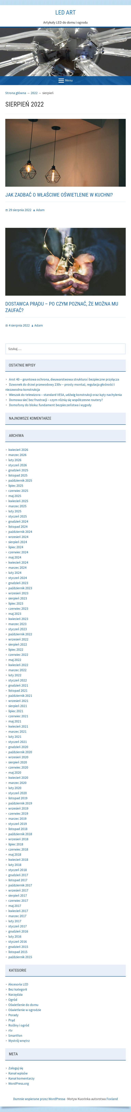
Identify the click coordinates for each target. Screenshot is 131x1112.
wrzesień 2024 (18, 537)
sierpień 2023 (17, 598)
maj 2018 (14, 855)
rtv (10, 1031)
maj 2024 (14, 557)
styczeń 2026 (17, 465)
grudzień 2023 (18, 583)
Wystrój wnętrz (19, 1041)
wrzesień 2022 (18, 639)
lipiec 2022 (16, 650)
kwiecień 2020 (18, 778)
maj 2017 (14, 906)
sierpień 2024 (17, 542)
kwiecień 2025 (18, 501)
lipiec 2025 (16, 486)
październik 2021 (20, 696)
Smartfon (15, 1036)
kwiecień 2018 (18, 860)
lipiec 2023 (16, 604)
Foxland (112, 1099)
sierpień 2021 (17, 706)
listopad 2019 (18, 798)
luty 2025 (14, 511)
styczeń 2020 (17, 793)
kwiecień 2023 (18, 619)
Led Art (66, 12)
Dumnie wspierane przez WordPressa (39, 1099)
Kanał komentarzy (21, 1078)
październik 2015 (20, 957)
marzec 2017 (17, 916)
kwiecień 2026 (18, 450)
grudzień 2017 (18, 875)
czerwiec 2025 (18, 491)
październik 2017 (20, 885)
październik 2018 (20, 834)
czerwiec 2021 (18, 716)
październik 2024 (20, 532)
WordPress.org (18, 1084)
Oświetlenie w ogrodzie (24, 1010)
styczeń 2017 (17, 926)
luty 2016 (14, 937)
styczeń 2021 (17, 742)
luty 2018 (14, 865)
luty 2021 (14, 737)
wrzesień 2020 (18, 757)
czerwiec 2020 (18, 767)
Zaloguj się (16, 1068)
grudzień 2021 (18, 685)
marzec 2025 (17, 506)
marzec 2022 (17, 670)
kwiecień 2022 (18, 665)
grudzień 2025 (18, 470)
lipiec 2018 (16, 844)
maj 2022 (14, 660)
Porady (13, 1015)
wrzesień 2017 (18, 890)
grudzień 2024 (18, 522)
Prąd (11, 1020)
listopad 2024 (18, 527)
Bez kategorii (17, 990)
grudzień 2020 (18, 747)
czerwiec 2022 (18, 655)
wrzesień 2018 (18, 839)
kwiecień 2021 (18, 726)
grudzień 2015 (18, 947)
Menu (69, 80)
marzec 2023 (17, 624)
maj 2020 (14, 773)
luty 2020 (14, 788)
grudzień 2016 (18, 931)
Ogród (12, 1000)
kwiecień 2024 (18, 563)
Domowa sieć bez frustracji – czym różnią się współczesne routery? (56, 400)
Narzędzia (15, 995)
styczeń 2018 (17, 870)
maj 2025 (14, 496)
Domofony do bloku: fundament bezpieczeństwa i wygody (50, 405)
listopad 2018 (18, 829)
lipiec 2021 (16, 711)
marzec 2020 (17, 783)
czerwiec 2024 (18, 552)
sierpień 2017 (17, 896)
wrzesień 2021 (18, 701)
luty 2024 (14, 573)
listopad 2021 (18, 691)
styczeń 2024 (17, 578)
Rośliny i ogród (19, 1026)
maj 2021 (14, 721)
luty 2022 (14, 675)
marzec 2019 (17, 819)
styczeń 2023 (17, 629)
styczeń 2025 (17, 516)
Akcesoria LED (18, 985)
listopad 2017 (18, 880)
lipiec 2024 (16, 547)
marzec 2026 (17, 455)
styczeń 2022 (17, 680)
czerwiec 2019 (18, 814)
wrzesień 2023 (18, 593)
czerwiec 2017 (18, 901)
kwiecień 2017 (18, 911)
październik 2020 (20, 752)
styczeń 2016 (17, 942)
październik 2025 (20, 481)
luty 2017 (14, 921)
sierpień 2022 (17, 645)
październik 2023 (20, 588)
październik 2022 (20, 634)
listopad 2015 (18, 952)
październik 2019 (20, 803)
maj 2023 (14, 614)
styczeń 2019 (17, 824)
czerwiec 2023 (18, 609)
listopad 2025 (18, 475)
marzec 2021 (17, 732)
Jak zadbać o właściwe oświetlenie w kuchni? (62, 194)
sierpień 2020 (17, 762)
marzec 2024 (17, 568)
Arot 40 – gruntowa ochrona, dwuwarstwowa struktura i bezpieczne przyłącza (64, 379)
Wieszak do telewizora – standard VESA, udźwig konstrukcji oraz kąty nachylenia (66, 395)
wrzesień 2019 (18, 808)
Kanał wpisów (18, 1073)
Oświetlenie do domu (23, 1005)
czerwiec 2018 (18, 849)
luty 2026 (14, 460)
